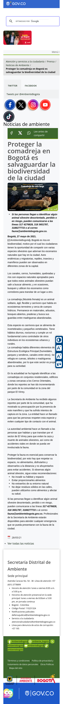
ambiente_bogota (38, 641)
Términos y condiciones (19, 660)
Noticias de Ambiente (17, 65)
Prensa (51, 61)
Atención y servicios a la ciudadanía (25, 61)
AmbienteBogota (18, 641)
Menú (56, 52)
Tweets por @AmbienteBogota (23, 94)
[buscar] (32, 21)
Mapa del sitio (15, 668)
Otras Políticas (47, 664)
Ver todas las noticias (21, 543)
